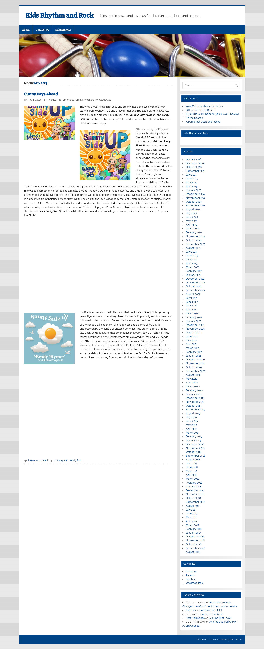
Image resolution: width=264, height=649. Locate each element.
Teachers (89, 99)
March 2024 (192, 228)
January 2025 (193, 190)
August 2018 (193, 459)
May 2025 (191, 182)
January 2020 (193, 394)
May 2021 (191, 340)
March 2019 (192, 432)
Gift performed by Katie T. (201, 110)
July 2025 (191, 174)
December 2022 (195, 278)
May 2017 (191, 517)
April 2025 (191, 186)
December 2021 (195, 324)
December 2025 (195, 163)
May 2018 (191, 471)
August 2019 (193, 413)
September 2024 (195, 205)
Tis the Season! (195, 117)
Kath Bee (191, 610)
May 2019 (191, 424)
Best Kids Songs (195, 617)
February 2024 (194, 232)
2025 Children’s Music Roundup (204, 106)
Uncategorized (103, 99)
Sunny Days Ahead (41, 94)
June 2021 (192, 336)
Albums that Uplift (211, 610)
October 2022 (194, 286)
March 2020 (193, 386)
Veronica (52, 99)
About (26, 29)
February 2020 (194, 390)
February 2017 (194, 528)
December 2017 (195, 490)
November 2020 (195, 363)
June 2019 (192, 421)
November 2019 (195, 401)
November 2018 (195, 448)
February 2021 (194, 351)
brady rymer (61, 460)
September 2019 (195, 409)
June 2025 (192, 178)
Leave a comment (38, 460)
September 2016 (195, 548)
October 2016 (193, 544)
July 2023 (191, 251)
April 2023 (191, 263)
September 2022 (195, 290)
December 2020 (195, 359)
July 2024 (191, 213)
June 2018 (192, 467)
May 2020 (191, 378)
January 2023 (193, 274)
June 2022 (192, 301)
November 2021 (195, 328)
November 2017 (195, 494)
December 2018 (195, 444)
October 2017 (193, 498)
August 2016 (193, 551)
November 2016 (195, 540)
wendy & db (75, 460)
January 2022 (193, 321)
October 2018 (193, 451)
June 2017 (192, 513)
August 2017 (193, 505)
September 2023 (195, 244)
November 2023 (195, 236)
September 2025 (195, 170)
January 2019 (193, 440)
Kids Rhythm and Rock (59, 15)
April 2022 (191, 309)
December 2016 (195, 536)
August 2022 (193, 294)
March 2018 (192, 478)
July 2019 (191, 417)
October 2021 (193, 332)
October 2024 (194, 201)
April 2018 (191, 474)
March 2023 (192, 267)
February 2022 (194, 317)
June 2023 (192, 255)
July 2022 (191, 298)
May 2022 (191, 305)
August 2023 (193, 247)
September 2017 (195, 501)
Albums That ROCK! (220, 617)
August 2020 (193, 375)
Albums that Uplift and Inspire (203, 121)
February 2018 (194, 482)
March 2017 (192, 525)
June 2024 (192, 217)
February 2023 (194, 270)
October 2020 (194, 367)
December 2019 (195, 397)
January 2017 (193, 532)
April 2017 (191, 521)
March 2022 (192, 313)
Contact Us (42, 29)
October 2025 (194, 167)
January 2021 (193, 355)
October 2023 (194, 240)
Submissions (63, 29)
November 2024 (195, 197)
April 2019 (191, 428)
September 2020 (195, 371)
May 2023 (191, 259)
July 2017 (191, 509)
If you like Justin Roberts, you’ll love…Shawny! (212, 113)
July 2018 (191, 463)
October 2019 (193, 405)
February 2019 (194, 436)
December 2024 (195, 194)
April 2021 (191, 344)
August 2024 (193, 209)
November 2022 (195, 282)
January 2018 (193, 486)
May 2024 (191, 221)
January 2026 (193, 159)
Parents (78, 99)
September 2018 (195, 455)
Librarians (67, 99)
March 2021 (192, 347)
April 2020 (192, 382)
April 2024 (191, 224)
